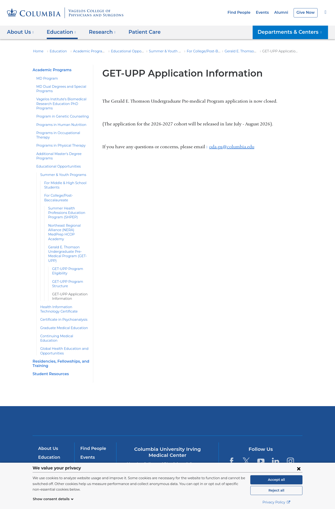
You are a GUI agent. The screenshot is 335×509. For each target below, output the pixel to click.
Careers (88, 461)
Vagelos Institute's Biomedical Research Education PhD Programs (58, 103)
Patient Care (138, 32)
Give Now (306, 12)
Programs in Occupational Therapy (62, 133)
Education (55, 51)
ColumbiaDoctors (234, 407)
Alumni (283, 12)
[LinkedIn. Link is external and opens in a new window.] (276, 448)
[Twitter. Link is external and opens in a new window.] (246, 448)
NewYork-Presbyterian (167, 410)
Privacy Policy (276, 502)
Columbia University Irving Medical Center (104, 407)
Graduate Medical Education (61, 319)
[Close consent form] (298, 468)
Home (37, 51)
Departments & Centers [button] (293, 32)
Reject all (276, 490)
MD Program (45, 78)
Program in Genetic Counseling (59, 116)
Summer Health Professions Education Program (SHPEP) (64, 208)
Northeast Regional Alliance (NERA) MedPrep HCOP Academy (67, 225)
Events (265, 12)
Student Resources (50, 360)
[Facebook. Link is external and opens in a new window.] (231, 448)
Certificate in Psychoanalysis (61, 311)
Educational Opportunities (125, 51)
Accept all (276, 480)
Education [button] (59, 32)
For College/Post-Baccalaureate (205, 51)
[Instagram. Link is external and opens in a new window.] (290, 448)
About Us (47, 435)
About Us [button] (20, 32)
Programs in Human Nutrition (58, 125)
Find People (243, 12)
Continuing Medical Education (62, 327)
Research (47, 452)
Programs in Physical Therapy (58, 141)
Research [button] (98, 32)
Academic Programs (84, 51)
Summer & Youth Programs (164, 51)
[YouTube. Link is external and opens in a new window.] (261, 448)
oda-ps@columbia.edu (231, 147)
